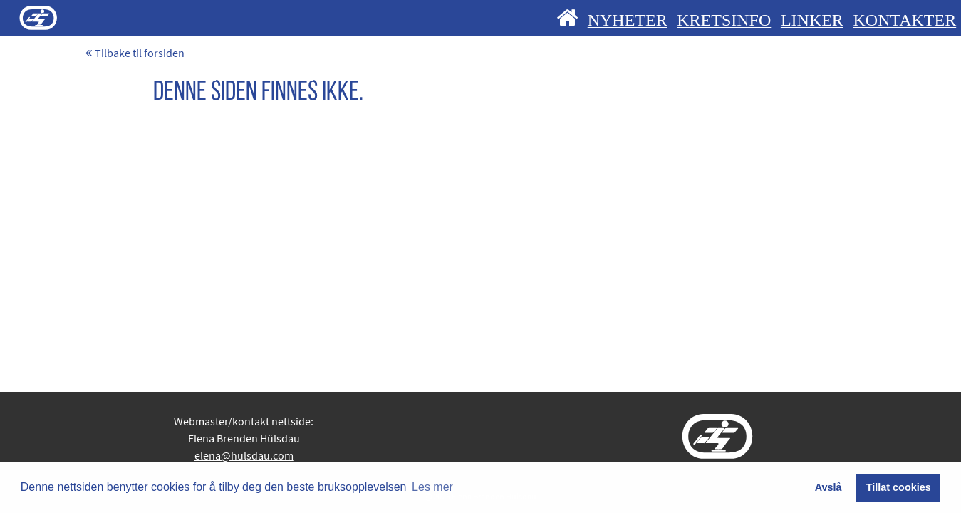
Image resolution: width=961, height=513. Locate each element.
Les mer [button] (432, 487)
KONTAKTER (904, 20)
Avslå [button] (828, 487)
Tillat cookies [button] (898, 487)
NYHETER (627, 20)
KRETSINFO (724, 20)
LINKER (812, 20)
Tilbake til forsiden (135, 53)
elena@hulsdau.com (244, 455)
